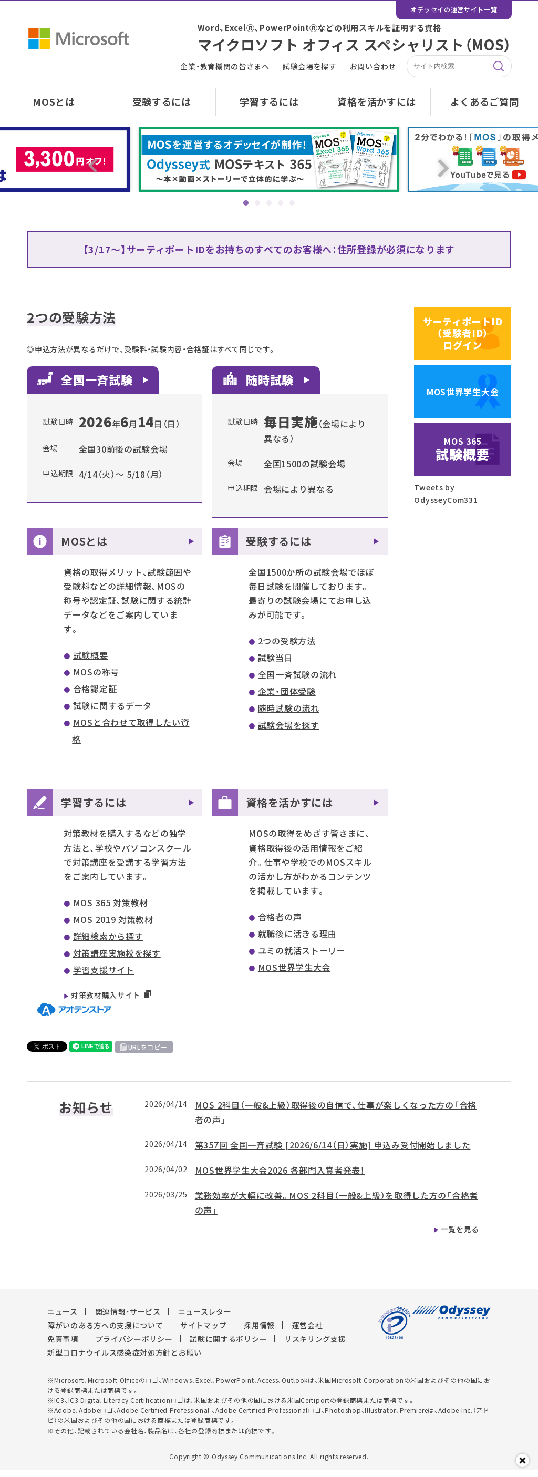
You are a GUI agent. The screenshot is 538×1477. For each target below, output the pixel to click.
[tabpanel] (269, 159)
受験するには (161, 102)
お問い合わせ (373, 66)
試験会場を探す (310, 66)
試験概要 (90, 662)
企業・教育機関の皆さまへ (224, 66)
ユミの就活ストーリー (302, 957)
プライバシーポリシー (134, 1345)
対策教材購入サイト (105, 1002)
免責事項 (62, 1345)
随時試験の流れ (288, 715)
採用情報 (259, 1332)
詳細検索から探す (108, 943)
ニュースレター (205, 1318)
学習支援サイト (103, 977)
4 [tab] (280, 203)
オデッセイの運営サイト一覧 (453, 9)
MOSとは (54, 102)
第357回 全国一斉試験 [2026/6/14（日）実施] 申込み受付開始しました (333, 1152)
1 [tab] (246, 203)
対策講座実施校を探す (117, 960)
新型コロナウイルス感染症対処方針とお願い (124, 1359)
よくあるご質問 (484, 102)
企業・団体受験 (287, 698)
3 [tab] (269, 203)
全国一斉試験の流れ (297, 681)
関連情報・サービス (128, 1318)
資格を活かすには (376, 102)
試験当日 (275, 665)
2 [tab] (257, 203)
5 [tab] (292, 203)
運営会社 (307, 1332)
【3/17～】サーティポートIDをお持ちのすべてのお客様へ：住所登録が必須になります (269, 249)
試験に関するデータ (112, 712)
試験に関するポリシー (228, 1345)
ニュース (62, 1318)
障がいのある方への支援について (105, 1332)
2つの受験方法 (287, 648)
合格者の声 (280, 924)
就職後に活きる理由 (297, 941)
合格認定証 (95, 696)
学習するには (269, 102)
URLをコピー (148, 1054)
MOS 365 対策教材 (110, 910)
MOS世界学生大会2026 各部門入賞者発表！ (280, 1177)
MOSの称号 (96, 679)
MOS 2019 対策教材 (113, 926)
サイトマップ (203, 1332)
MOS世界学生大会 (294, 974)
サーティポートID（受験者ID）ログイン (462, 341)
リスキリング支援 (315, 1345)
